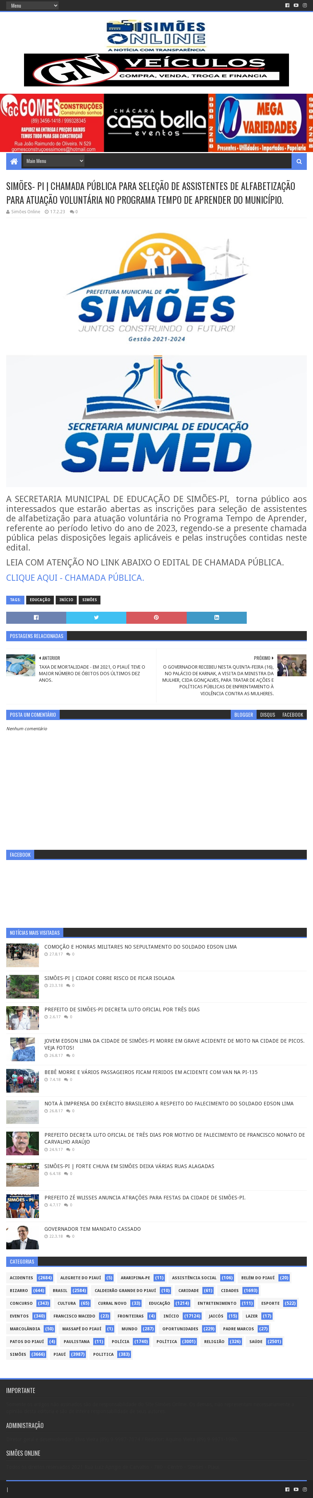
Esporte (270, 1303)
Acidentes (21, 1278)
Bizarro (19, 1290)
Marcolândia (25, 1329)
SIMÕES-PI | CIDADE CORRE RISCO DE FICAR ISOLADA (109, 978)
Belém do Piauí (258, 1278)
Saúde (255, 1341)
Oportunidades (180, 1329)
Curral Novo (112, 1303)
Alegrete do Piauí (80, 1278)
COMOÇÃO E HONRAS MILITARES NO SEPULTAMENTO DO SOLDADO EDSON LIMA (140, 947)
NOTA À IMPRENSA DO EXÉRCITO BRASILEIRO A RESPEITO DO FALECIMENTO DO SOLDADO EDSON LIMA (169, 1103)
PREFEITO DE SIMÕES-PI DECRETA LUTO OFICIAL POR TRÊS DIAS (122, 1009)
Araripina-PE (135, 1278)
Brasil (60, 1290)
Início (66, 600)
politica (103, 1354)
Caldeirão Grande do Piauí (125, 1290)
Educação (40, 600)
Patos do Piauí (27, 1341)
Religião (214, 1341)
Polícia (120, 1341)
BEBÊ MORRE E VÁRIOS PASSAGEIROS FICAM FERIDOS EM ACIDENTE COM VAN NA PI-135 (151, 1072)
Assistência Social (194, 1278)
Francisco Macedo (74, 1316)
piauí (60, 1354)
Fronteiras (131, 1316)
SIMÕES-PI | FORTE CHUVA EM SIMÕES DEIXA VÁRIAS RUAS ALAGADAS (129, 1166)
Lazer (252, 1316)
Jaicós (216, 1316)
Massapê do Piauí (82, 1329)
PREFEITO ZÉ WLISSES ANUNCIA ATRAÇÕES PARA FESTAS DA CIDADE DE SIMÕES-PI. (145, 1198)
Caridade (188, 1290)
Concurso (21, 1303)
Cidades (230, 1290)
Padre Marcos (238, 1329)
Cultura (67, 1303)
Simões (89, 600)
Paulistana (77, 1341)
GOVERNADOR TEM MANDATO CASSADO (92, 1229)
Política (166, 1341)
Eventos (19, 1316)
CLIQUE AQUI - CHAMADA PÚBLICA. (75, 578)
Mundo (130, 1329)
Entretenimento (217, 1303)
